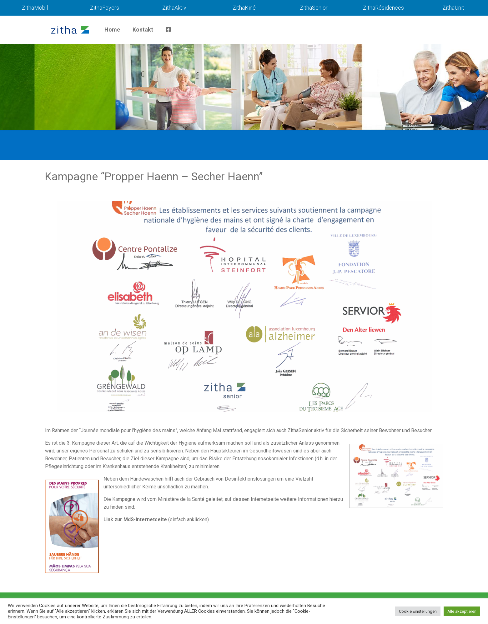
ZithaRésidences (383, 7)
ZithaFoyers (104, 7)
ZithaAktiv (174, 7)
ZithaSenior (314, 7)
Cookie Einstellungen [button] (418, 611)
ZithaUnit (453, 7)
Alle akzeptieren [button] (461, 611)
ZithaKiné (244, 7)
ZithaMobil (35, 7)
